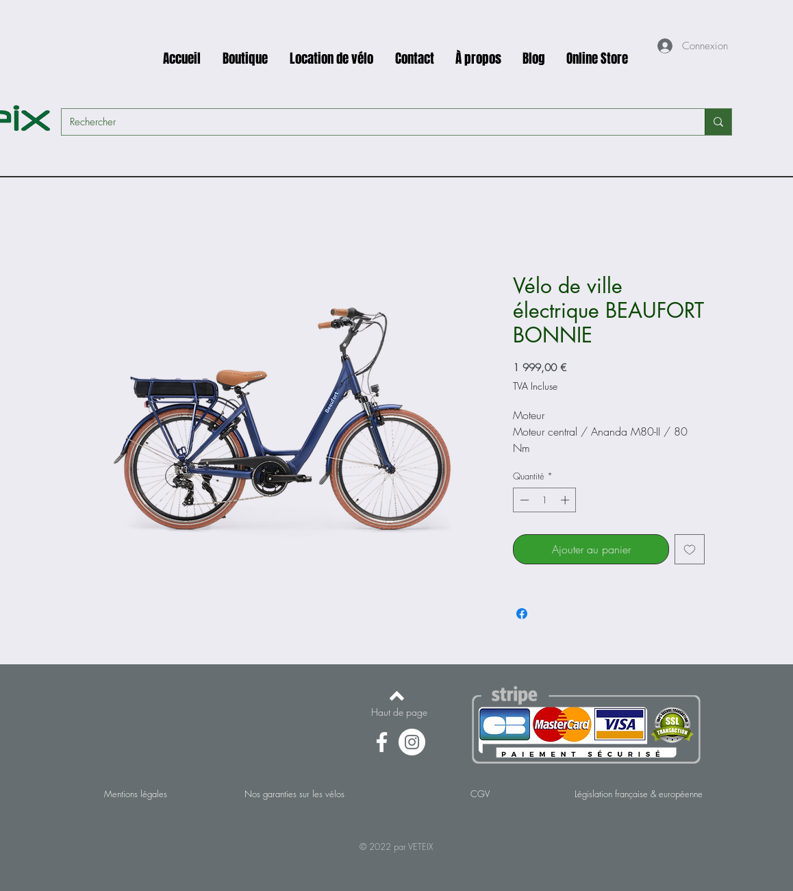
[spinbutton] (544, 500)
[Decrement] (523, 500)
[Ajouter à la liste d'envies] (690, 549)
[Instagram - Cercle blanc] (412, 742)
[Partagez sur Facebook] (522, 613)
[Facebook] (381, 742)
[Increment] (566, 500)
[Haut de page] (399, 712)
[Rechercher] (373, 122)
